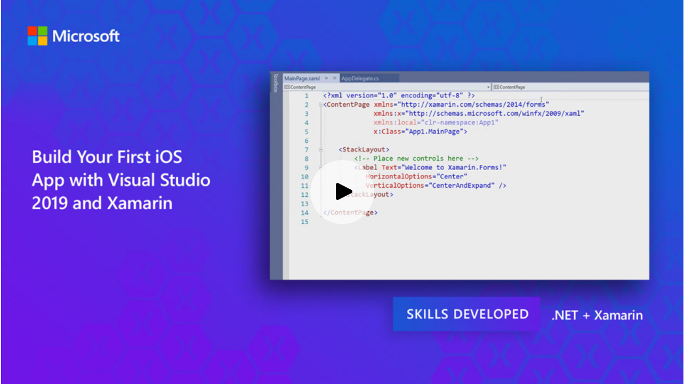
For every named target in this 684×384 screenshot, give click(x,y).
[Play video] (342, 192)
